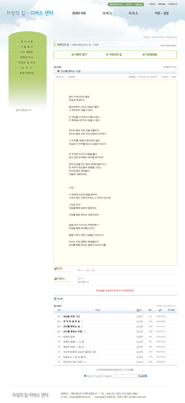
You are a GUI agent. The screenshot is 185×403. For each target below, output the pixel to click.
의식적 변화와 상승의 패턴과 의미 (79, 351)
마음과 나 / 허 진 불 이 (74, 356)
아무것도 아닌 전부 (74, 361)
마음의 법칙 (69, 336)
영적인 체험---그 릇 (73, 341)
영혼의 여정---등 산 (73, 346)
